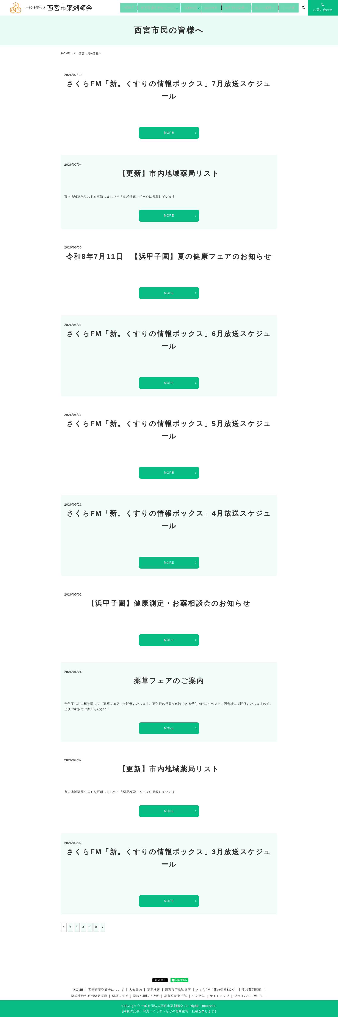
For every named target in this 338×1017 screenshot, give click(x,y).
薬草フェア (120, 996)
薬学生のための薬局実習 (89, 996)
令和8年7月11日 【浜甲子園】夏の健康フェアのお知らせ (169, 256)
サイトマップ (219, 996)
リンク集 (287, 7)
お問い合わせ (323, 9)
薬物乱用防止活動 (146, 996)
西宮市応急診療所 (178, 989)
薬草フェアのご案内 (169, 681)
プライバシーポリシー (250, 996)
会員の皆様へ (262, 7)
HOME (116, 7)
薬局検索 (204, 7)
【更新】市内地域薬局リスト (169, 173)
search (303, 8)
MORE (169, 132)
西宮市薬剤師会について (148, 7)
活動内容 (181, 7)
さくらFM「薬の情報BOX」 (216, 989)
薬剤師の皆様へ (231, 7)
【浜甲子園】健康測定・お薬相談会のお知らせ (169, 603)
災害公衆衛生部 (175, 996)
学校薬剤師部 (252, 989)
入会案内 (135, 989)
